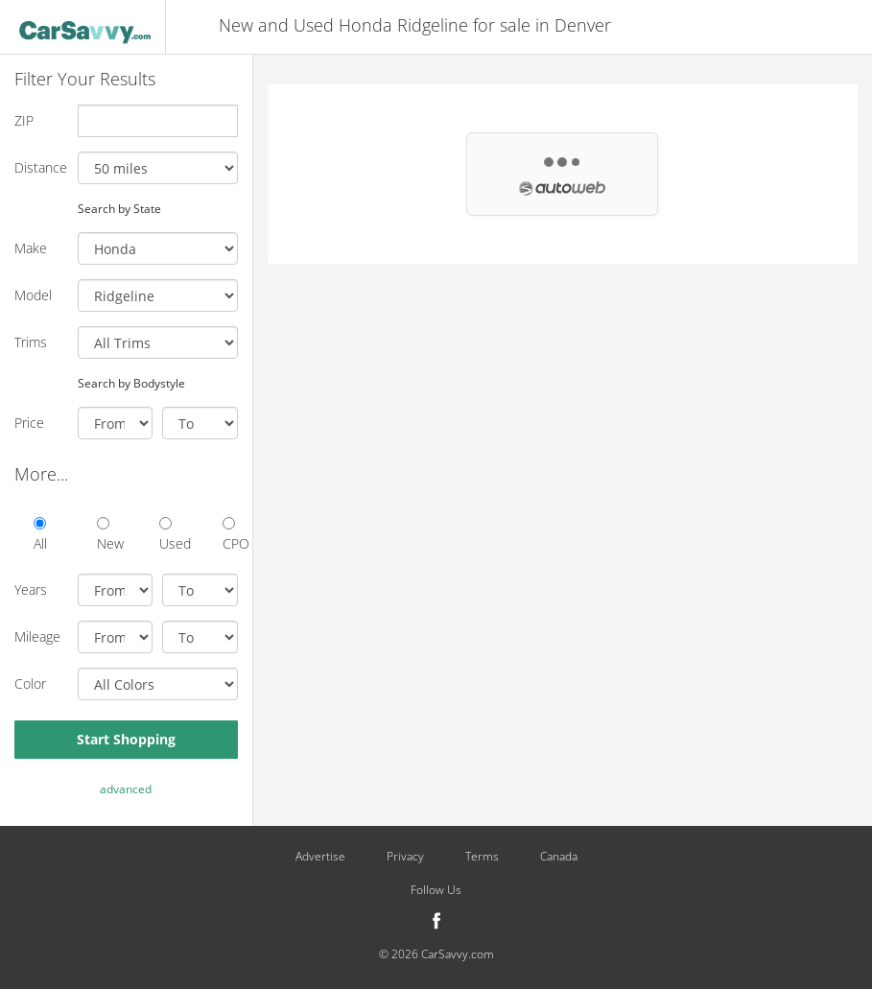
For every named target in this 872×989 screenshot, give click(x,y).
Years (30, 589)
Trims (30, 342)
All (40, 535)
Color (30, 683)
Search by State (119, 208)
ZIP (24, 120)
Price (29, 422)
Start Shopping (126, 739)
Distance (38, 167)
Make (30, 248)
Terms (482, 856)
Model (33, 295)
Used (167, 535)
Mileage (37, 636)
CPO (230, 535)
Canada (558, 856)
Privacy (405, 856)
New (104, 535)
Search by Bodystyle (131, 382)
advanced (126, 789)
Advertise (320, 856)
